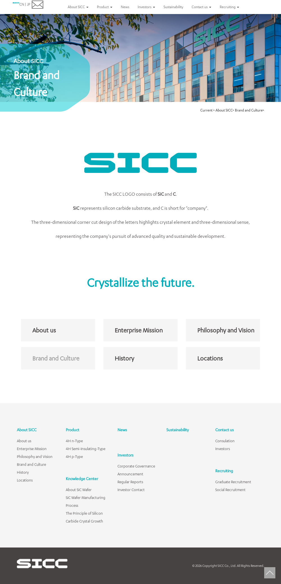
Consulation (225, 441)
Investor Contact (131, 489)
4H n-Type (74, 441)
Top (269, 572)
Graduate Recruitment (233, 482)
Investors (125, 455)
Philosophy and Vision (225, 330)
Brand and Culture (55, 358)
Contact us (224, 429)
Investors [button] (146, 7)
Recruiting (224, 470)
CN (21, 4)
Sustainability (173, 7)
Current (206, 110)
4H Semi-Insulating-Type (85, 448)
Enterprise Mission (139, 330)
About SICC (27, 429)
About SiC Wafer (79, 489)
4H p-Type (74, 456)
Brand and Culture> (249, 110)
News (125, 7)
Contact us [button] (201, 7)
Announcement (130, 474)
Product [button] (104, 7)
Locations (210, 358)
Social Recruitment (230, 489)
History (124, 358)
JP (28, 4)
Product (72, 429)
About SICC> (225, 110)
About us (44, 330)
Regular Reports (130, 482)
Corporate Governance (136, 466)
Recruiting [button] (229, 7)
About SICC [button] (78, 7)
